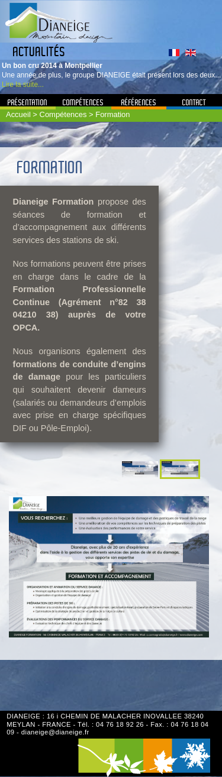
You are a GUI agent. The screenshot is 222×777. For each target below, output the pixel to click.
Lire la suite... (23, 84)
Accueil (18, 114)
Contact (194, 102)
